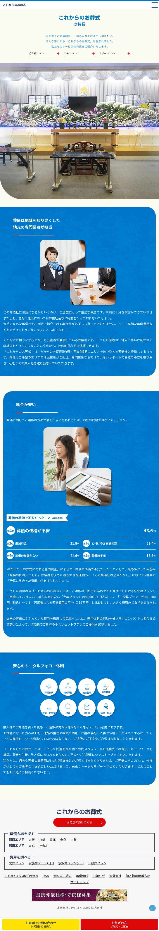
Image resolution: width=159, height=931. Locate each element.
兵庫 (53, 839)
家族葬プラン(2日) (71, 863)
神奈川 (43, 845)
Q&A (46, 876)
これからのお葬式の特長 (21, 876)
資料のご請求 (62, 876)
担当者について (38, 53)
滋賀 (74, 839)
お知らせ (99, 876)
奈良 (63, 839)
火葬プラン (16, 863)
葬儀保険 (82, 876)
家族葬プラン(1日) (41, 863)
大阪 (32, 839)
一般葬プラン (97, 863)
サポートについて (108, 53)
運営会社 (115, 876)
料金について (71, 53)
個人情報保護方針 (138, 876)
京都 (42, 839)
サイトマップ (79, 882)
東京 (32, 845)
